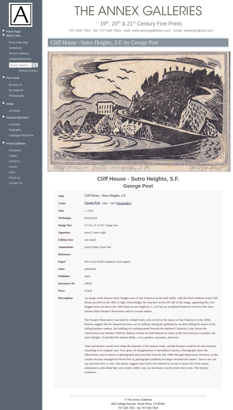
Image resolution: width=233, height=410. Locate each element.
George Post (92, 203)
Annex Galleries (15, 143)
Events (13, 166)
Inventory (14, 124)
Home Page (13, 31)
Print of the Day (18, 42)
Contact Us (15, 183)
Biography (15, 130)
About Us (14, 177)
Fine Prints (12, 78)
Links (12, 172)
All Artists (14, 110)
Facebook (15, 150)
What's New (13, 35)
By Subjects (16, 90)
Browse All (15, 84)
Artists (10, 104)
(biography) (123, 203)
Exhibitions (15, 48)
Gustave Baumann (17, 117)
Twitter (13, 155)
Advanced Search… (28, 70)
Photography (16, 95)
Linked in (14, 161)
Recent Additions (19, 53)
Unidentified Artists (20, 59)
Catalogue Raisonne (21, 135)
